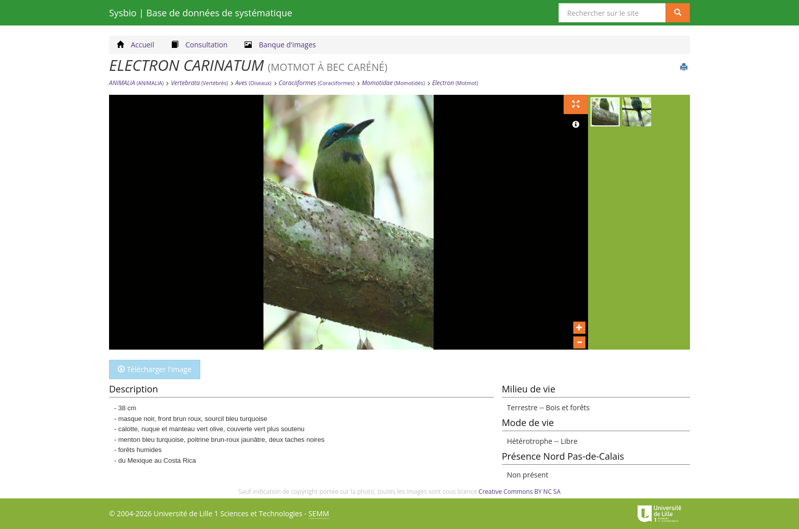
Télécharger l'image (155, 369)
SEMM (318, 513)
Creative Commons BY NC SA (519, 491)
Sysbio (200, 13)
